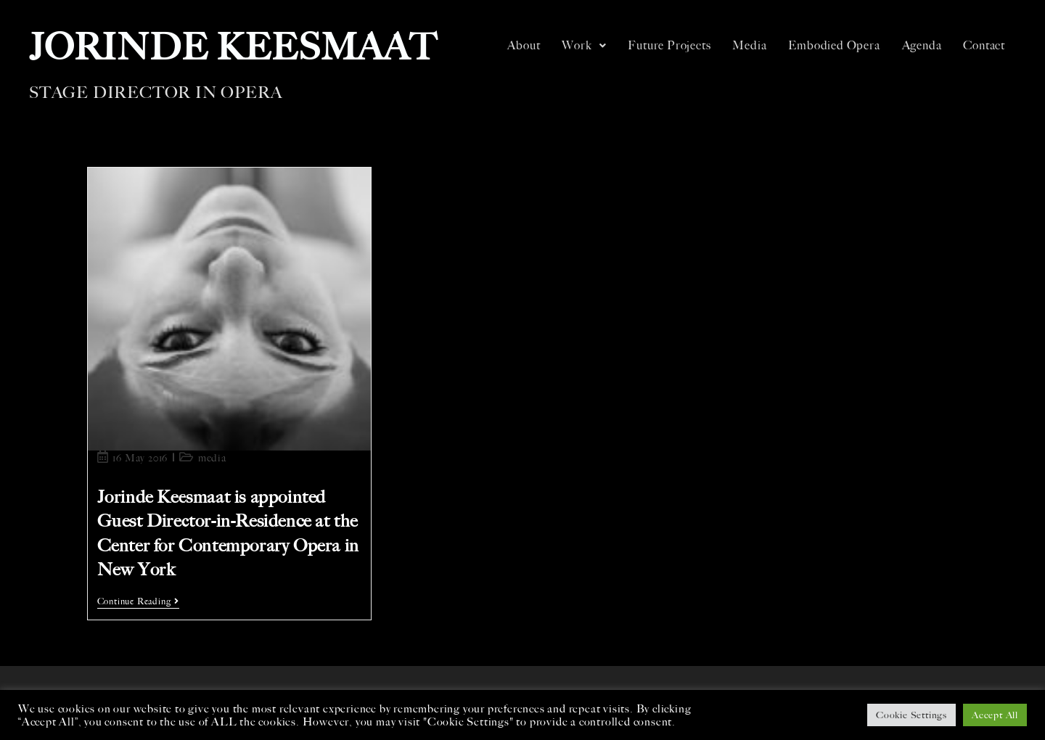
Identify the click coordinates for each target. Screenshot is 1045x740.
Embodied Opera (834, 45)
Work (584, 45)
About (523, 45)
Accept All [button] (995, 715)
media (212, 458)
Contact (984, 45)
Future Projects (669, 45)
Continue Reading (138, 601)
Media (749, 45)
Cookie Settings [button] (911, 715)
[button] (584, 45)
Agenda (922, 45)
